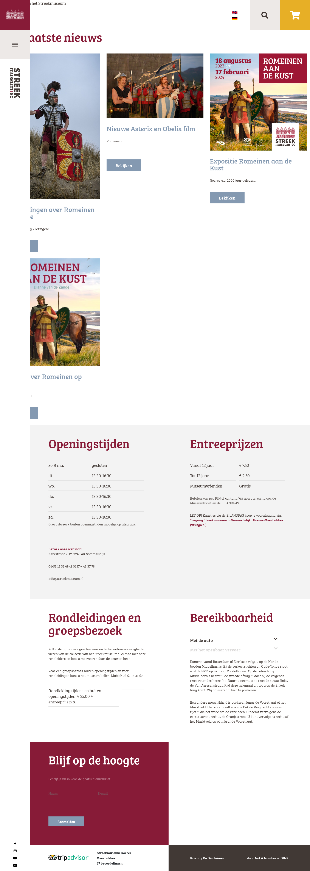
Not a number (265, 857)
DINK (284, 857)
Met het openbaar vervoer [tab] (234, 649)
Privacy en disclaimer (207, 857)
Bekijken (124, 165)
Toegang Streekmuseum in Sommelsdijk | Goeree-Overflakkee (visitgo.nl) (237, 522)
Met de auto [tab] (234, 640)
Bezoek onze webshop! (65, 548)
